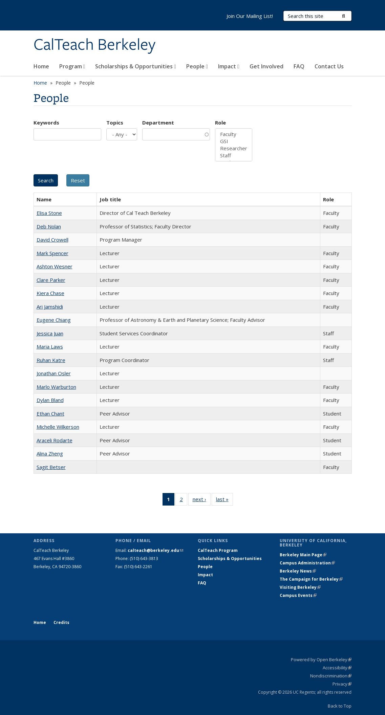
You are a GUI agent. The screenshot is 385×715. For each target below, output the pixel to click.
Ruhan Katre (51, 360)
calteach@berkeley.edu (155, 550)
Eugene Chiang (54, 319)
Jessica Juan (50, 333)
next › (202, 500)
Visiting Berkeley (300, 587)
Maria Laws (50, 346)
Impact (228, 66)
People (197, 66)
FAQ (299, 66)
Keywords (46, 122)
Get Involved (266, 66)
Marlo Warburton (56, 386)
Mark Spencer (52, 253)
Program (72, 66)
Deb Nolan (49, 226)
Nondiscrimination (330, 676)
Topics (114, 122)
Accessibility (337, 668)
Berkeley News (298, 571)
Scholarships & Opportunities (135, 66)
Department (158, 122)
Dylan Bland (50, 400)
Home (41, 66)
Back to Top (339, 706)
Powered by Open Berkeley (321, 659)
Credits (61, 622)
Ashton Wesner (54, 266)
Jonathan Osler (54, 373)
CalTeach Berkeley (94, 45)
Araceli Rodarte (54, 440)
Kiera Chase (50, 293)
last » (224, 500)
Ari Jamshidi (50, 306)
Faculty (233, 134)
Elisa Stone (49, 212)
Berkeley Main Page (303, 555)
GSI (233, 141)
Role (220, 122)
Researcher (233, 148)
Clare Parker (51, 279)
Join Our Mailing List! (250, 16)
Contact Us (329, 66)
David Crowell (52, 239)
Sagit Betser (51, 467)
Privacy (342, 684)
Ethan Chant (50, 413)
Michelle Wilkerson (58, 426)
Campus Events (298, 595)
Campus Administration (307, 563)
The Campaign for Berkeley (311, 579)
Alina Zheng (50, 453)
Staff (233, 155)
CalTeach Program (218, 550)
